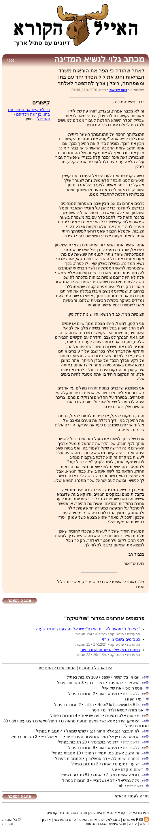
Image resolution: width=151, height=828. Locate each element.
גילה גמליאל (128, 780)
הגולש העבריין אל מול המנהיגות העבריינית (103, 736)
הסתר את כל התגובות (57, 668)
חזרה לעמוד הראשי (132, 796)
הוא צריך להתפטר (123, 682)
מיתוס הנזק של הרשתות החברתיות (110, 649)
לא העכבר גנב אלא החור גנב (114, 731)
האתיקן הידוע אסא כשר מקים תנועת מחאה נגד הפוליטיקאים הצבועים (79, 721)
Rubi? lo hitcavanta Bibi (118, 704)
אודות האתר (87, 820)
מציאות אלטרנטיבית (122, 715)
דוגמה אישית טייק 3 (122, 775)
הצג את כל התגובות (96, 668)
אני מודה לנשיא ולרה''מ (123, 710)
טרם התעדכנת (65, 820)
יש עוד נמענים (127, 764)
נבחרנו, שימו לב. (125, 758)
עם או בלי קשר (127, 677)
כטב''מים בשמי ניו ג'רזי (121, 639)
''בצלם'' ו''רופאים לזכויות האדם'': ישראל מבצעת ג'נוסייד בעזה (88, 629)
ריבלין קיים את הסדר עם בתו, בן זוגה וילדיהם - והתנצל (29, 114)
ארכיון (46, 820)
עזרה (133, 824)
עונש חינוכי (134, 688)
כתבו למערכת (109, 820)
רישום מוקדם (132, 769)
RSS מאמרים (136, 820)
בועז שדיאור (118, 90)
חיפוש (144, 824)
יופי (141, 699)
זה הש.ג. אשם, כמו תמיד (118, 753)
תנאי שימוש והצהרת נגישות (106, 824)
